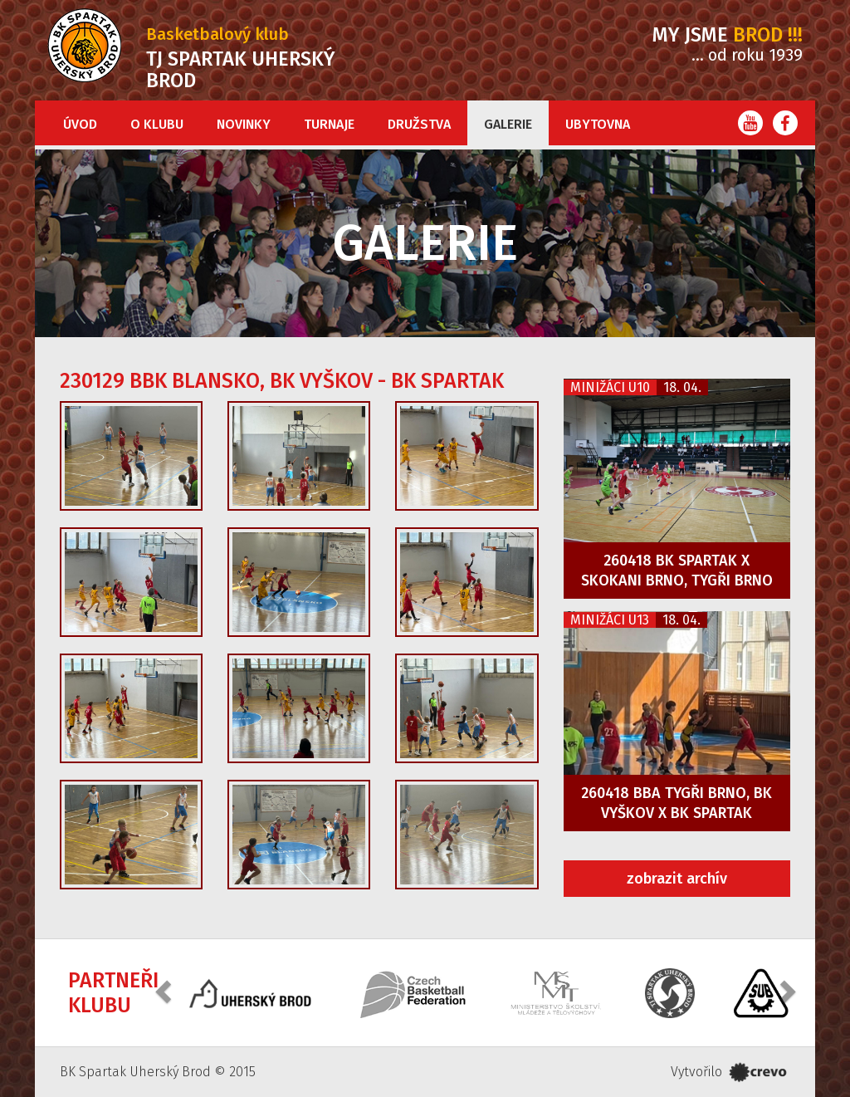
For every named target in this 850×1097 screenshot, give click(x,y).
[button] (165, 991)
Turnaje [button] (329, 124)
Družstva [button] (419, 124)
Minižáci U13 (609, 620)
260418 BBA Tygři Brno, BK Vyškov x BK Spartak (676, 803)
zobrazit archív (677, 878)
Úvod (80, 124)
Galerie (508, 124)
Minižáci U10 (610, 387)
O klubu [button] (156, 124)
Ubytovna (597, 124)
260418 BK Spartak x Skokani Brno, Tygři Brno (677, 570)
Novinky (244, 124)
